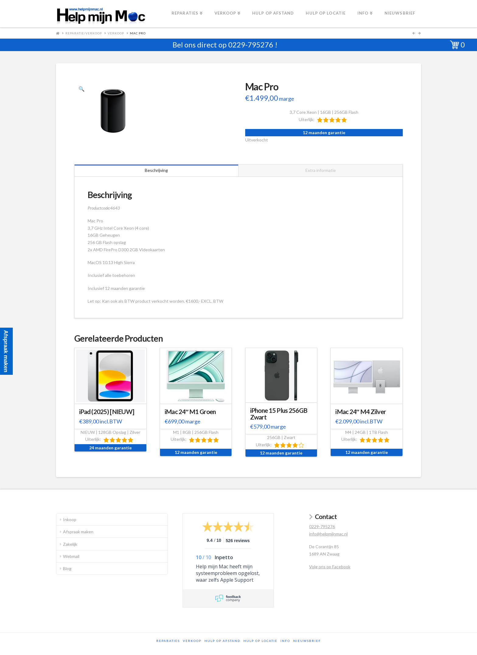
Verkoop (116, 33)
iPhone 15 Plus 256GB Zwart (279, 414)
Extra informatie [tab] (320, 170)
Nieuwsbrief (307, 641)
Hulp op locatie (260, 641)
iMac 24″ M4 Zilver (360, 411)
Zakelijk (70, 544)
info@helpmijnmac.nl (328, 533)
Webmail (71, 556)
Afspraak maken (78, 531)
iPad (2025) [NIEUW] (106, 411)
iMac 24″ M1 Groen (190, 411)
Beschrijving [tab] (156, 170)
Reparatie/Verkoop (83, 33)
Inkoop (69, 519)
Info (285, 641)
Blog (67, 568)
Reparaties (168, 641)
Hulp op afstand (222, 641)
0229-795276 (250, 44)
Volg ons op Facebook (329, 566)
